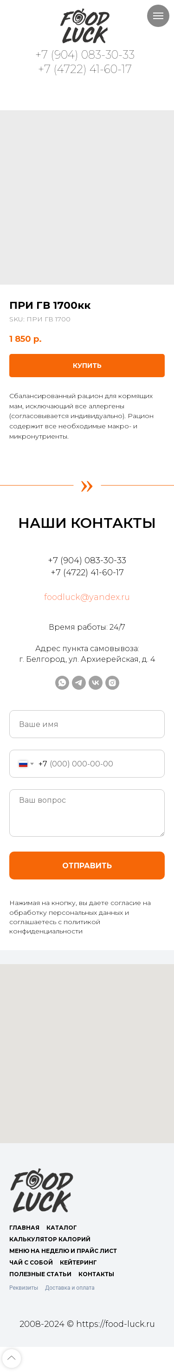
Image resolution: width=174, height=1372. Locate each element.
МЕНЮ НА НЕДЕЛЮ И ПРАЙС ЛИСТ (63, 1250)
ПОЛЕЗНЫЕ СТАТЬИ (40, 1274)
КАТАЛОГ (61, 1227)
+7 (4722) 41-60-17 (85, 69)
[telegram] (79, 683)
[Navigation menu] (158, 16)
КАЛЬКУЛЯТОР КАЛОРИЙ (49, 1239)
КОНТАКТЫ (96, 1274)
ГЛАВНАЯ (24, 1227)
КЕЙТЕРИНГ (78, 1262)
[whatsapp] (62, 683)
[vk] (96, 683)
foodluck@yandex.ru (87, 597)
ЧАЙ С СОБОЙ (31, 1262)
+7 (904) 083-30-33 (85, 54)
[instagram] (112, 683)
